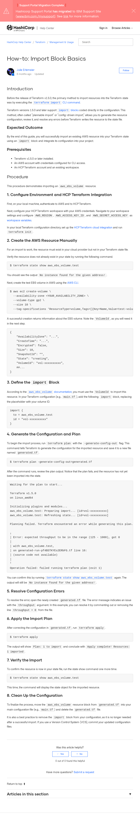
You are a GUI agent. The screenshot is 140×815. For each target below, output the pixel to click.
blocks (68, 109)
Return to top (16, 770)
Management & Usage (62, 42)
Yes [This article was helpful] (62, 741)
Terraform (40, 42)
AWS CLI (72, 278)
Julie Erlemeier (25, 69)
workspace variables (19, 217)
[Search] (105, 42)
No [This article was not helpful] (81, 741)
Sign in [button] (103, 27)
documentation (50, 387)
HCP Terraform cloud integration (93, 224)
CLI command (56, 102)
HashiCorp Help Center (19, 42)
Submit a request (84, 759)
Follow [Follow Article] (126, 70)
